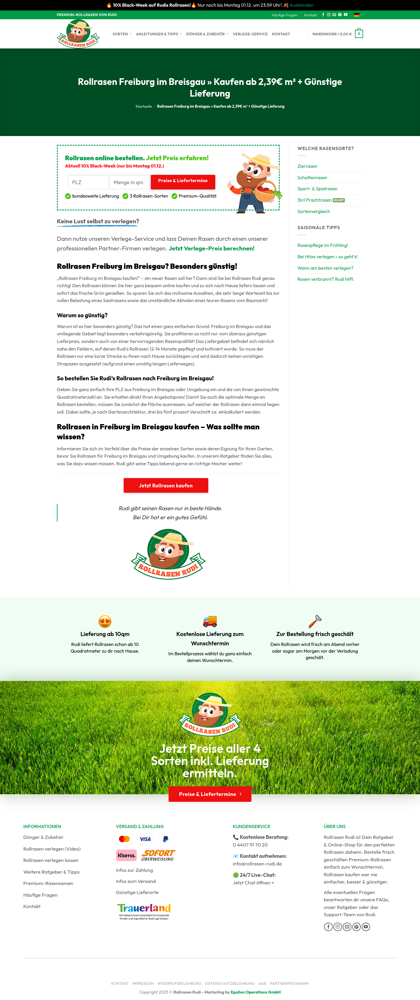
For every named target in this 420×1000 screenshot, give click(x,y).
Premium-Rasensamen (48, 883)
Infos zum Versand (136, 881)
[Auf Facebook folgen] (323, 15)
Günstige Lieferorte (137, 892)
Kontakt (310, 15)
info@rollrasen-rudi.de (257, 863)
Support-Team (340, 914)
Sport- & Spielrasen (317, 188)
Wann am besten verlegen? (326, 268)
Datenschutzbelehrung (230, 983)
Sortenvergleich (314, 211)
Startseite (144, 106)
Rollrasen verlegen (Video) (52, 849)
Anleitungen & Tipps (159, 33)
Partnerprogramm (289, 983)
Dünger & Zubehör (207, 33)
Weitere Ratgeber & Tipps (51, 872)
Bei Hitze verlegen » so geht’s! (328, 256)
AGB (262, 983)
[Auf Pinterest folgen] (340, 15)
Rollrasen (334, 852)
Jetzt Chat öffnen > (253, 882)
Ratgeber (347, 907)
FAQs (382, 899)
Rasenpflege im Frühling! (323, 245)
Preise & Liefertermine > (183, 183)
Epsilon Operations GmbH (256, 992)
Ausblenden (302, 5)
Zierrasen (307, 166)
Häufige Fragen (285, 15)
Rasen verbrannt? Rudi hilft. (326, 279)
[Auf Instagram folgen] (328, 15)
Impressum (143, 983)
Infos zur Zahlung (134, 870)
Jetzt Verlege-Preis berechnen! (212, 248)
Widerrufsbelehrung (180, 983)
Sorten (122, 33)
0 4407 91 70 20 (250, 845)
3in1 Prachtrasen (315, 200)
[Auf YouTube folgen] (345, 15)
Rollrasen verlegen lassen (50, 860)
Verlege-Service (250, 34)
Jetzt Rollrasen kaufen (166, 485)
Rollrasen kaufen (342, 874)
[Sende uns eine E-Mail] (334, 15)
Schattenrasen (312, 177)
